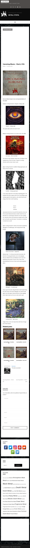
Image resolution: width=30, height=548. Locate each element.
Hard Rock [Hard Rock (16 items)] (6, 496)
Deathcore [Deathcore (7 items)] (13, 487)
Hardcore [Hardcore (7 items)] (24, 493)
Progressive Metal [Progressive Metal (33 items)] (20, 504)
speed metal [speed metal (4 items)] (11, 508)
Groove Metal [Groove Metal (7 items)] (19, 493)
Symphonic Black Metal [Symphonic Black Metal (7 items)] (7, 511)
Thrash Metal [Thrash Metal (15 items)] (13, 513)
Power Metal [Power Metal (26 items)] (20, 501)
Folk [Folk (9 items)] (15, 491)
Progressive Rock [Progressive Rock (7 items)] (6, 506)
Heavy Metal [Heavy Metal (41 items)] (13, 496)
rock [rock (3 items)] (17, 506)
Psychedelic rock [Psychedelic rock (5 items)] (13, 506)
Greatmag (14, 546)
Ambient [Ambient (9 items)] (11, 477)
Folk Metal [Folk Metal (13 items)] (19, 491)
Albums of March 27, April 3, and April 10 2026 (10, 3)
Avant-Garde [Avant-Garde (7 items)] (9, 480)
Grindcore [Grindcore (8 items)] (14, 493)
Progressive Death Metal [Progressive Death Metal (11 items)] (9, 504)
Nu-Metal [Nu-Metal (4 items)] (23, 498)
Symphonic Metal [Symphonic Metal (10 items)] (17, 511)
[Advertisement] (15, 46)
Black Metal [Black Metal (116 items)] (7, 483)
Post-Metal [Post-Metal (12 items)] (13, 501)
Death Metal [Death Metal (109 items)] (21, 487)
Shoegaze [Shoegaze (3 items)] (20, 506)
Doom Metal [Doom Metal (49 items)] (7, 491)
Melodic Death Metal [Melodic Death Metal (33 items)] (14, 499)
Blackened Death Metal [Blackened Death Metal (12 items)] (18, 480)
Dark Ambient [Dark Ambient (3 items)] (22, 484)
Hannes (4, 66)
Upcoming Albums (7, 29)
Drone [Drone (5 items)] (13, 491)
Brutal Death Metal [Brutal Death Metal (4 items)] (16, 484)
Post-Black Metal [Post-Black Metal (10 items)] (7, 501)
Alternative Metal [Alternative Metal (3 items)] (5, 477)
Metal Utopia (13, 15)
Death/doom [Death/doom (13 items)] (7, 487)
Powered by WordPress (5, 546)
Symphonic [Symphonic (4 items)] (23, 508)
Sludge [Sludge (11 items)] (23, 506)
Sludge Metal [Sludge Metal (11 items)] (6, 509)
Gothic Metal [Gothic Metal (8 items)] (8, 493)
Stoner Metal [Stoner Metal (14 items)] (17, 509)
